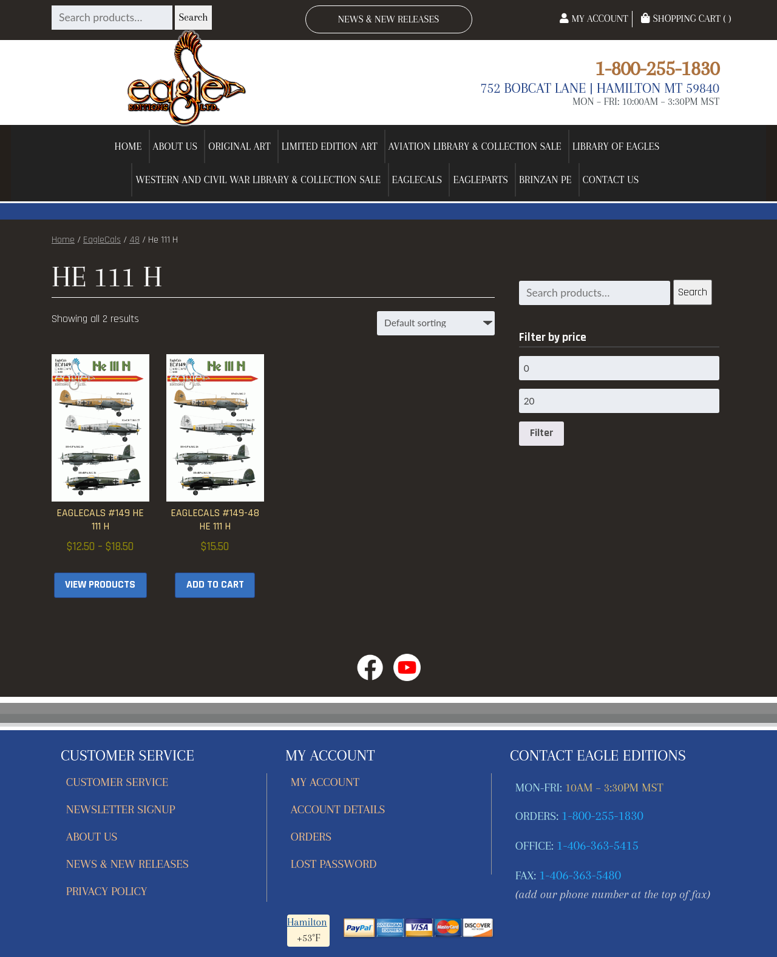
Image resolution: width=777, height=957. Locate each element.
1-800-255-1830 (657, 68)
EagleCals (417, 180)
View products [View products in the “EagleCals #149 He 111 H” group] (100, 584)
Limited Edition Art (330, 146)
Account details (338, 809)
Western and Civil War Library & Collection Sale (258, 180)
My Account (594, 18)
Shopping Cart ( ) (686, 18)
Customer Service (117, 782)
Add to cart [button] (215, 584)
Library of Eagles (616, 146)
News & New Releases (388, 19)
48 (134, 239)
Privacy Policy (107, 891)
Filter (542, 433)
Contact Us (611, 180)
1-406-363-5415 (598, 845)
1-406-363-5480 (580, 875)
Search (193, 17)
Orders (311, 837)
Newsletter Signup (120, 809)
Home (128, 146)
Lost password (333, 864)
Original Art (239, 146)
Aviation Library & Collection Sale (475, 146)
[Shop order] (436, 323)
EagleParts (480, 180)
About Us (175, 146)
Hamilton (307, 922)
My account (325, 782)
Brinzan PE (545, 180)
